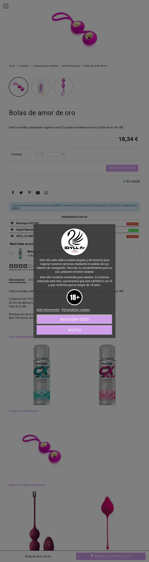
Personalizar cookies (76, 309)
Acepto (74, 330)
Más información (48, 309)
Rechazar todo (74, 319)
